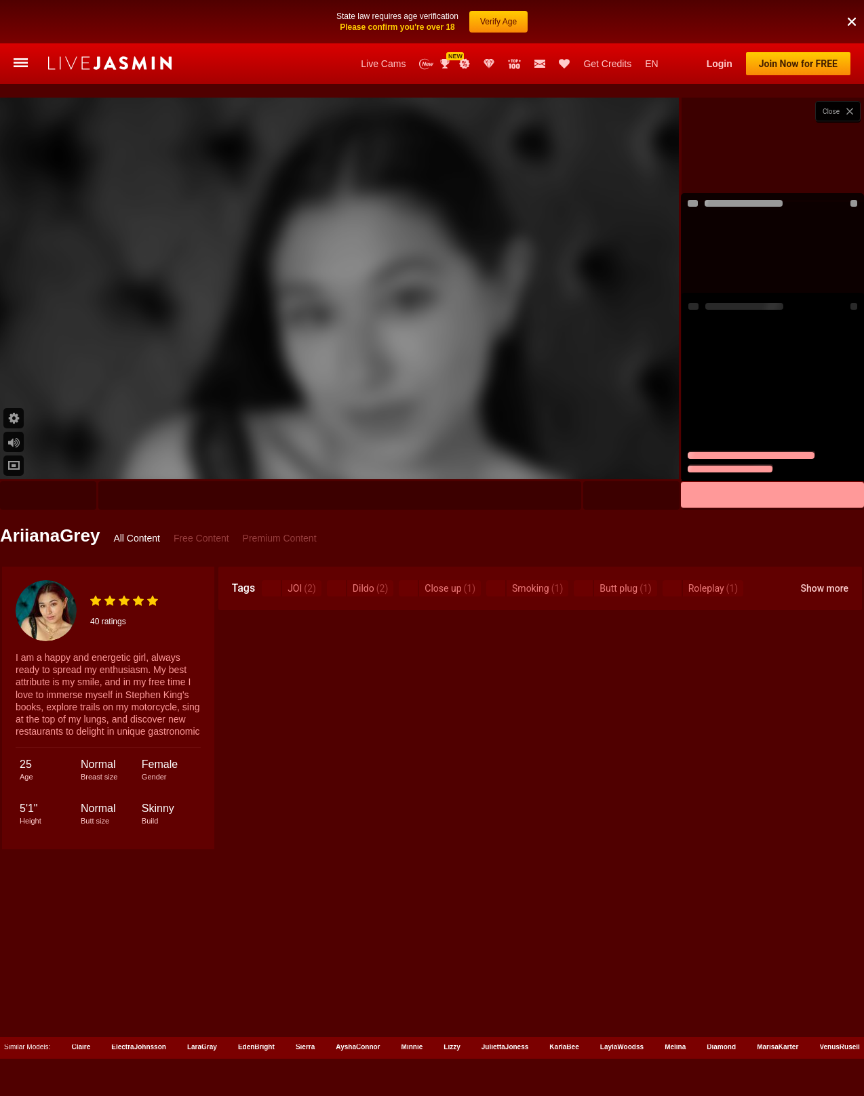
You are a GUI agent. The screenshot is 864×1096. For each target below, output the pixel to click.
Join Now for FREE (798, 63)
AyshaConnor (358, 1047)
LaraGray (202, 1047)
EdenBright (256, 1047)
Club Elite (489, 63)
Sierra (305, 1047)
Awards (446, 63)
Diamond (721, 1047)
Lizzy (452, 1047)
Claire (80, 1047)
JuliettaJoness (505, 1047)
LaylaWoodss (622, 1047)
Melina (675, 1047)
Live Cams (383, 63)
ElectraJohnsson (138, 1047)
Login (719, 63)
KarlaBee (563, 1047)
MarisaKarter (777, 1047)
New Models (426, 64)
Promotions (464, 63)
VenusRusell (839, 1047)
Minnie (412, 1047)
